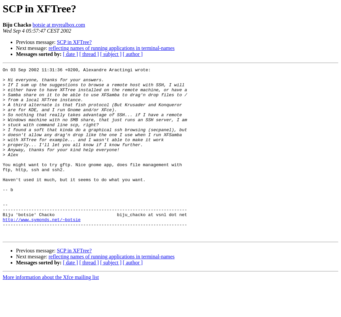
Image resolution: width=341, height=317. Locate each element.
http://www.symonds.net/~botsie (42, 250)
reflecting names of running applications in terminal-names (112, 48)
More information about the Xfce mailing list (51, 311)
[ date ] (70, 54)
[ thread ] (89, 54)
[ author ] (133, 54)
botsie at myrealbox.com (59, 25)
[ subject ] (111, 54)
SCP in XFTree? (74, 42)
